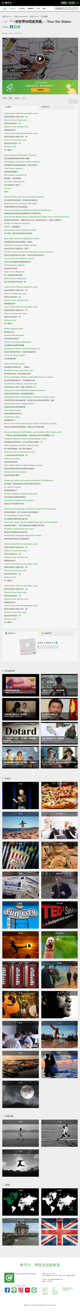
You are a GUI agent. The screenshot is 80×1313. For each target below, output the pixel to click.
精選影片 (13, 8)
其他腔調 (44, 16)
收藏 (5, 21)
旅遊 (4, 98)
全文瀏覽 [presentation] (8, 107)
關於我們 (55, 1292)
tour (23, 98)
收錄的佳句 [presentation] (10, 634)
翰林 (44, 8)
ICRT (38, 8)
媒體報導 (55, 1294)
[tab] (20, 107)
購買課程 (64, 3)
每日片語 (45, 1292)
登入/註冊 (71, 3)
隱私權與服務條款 (67, 1288)
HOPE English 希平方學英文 (25, 1274)
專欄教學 (31, 8)
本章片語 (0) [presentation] (45, 107)
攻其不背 (18, 71)
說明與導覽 (65, 1290)
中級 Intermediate (21, 16)
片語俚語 (22, 8)
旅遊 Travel (34, 16)
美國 (10, 98)
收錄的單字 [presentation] (46, 633)
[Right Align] (77, 3)
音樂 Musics (7, 16)
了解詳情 (40, 90)
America (17, 98)
